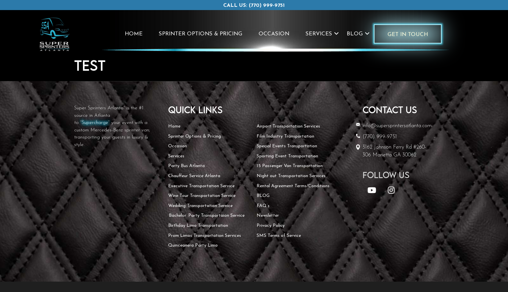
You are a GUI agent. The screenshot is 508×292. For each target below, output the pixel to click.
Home (134, 34)
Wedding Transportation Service (200, 205)
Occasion (274, 34)
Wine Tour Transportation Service (202, 195)
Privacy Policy (271, 225)
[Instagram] (391, 192)
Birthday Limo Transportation (198, 225)
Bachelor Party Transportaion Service (206, 215)
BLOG (355, 34)
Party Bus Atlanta (186, 166)
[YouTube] (372, 192)
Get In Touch (407, 34)
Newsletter (268, 215)
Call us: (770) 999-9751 (254, 5)
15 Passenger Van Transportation (290, 166)
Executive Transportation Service (201, 186)
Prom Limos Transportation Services (204, 235)
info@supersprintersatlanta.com (397, 125)
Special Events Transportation (287, 146)
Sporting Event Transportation (287, 156)
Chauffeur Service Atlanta (194, 176)
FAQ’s (263, 205)
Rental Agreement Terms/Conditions (293, 186)
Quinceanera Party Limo (193, 245)
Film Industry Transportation (285, 136)
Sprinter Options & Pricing (200, 34)
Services (319, 34)
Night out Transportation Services (291, 176)
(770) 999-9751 (380, 137)
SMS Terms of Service (279, 235)
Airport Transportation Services (288, 126)
